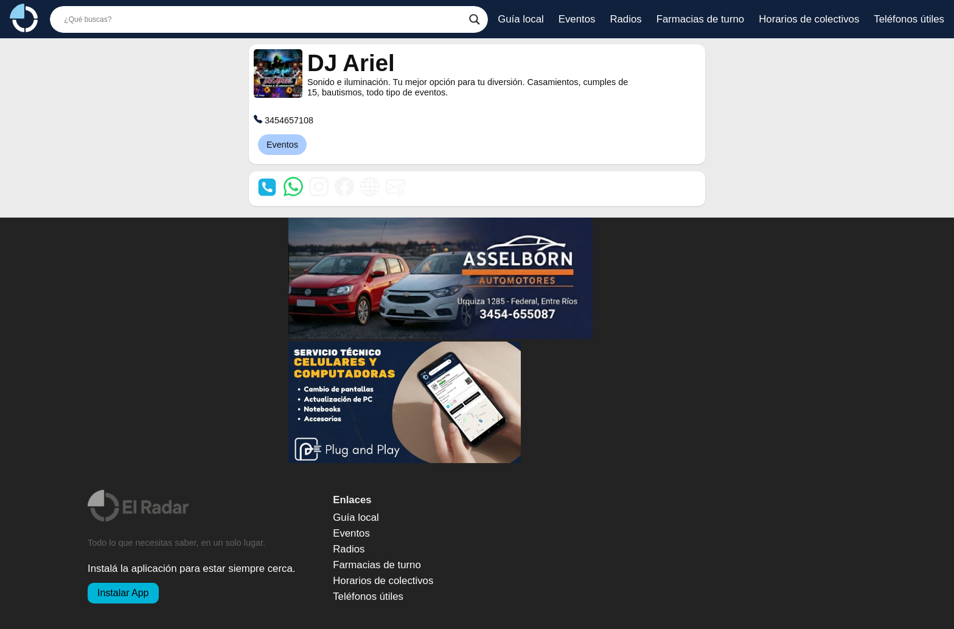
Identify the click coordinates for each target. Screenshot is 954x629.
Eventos (282, 145)
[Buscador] (263, 19)
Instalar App (123, 593)
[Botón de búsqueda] (474, 19)
